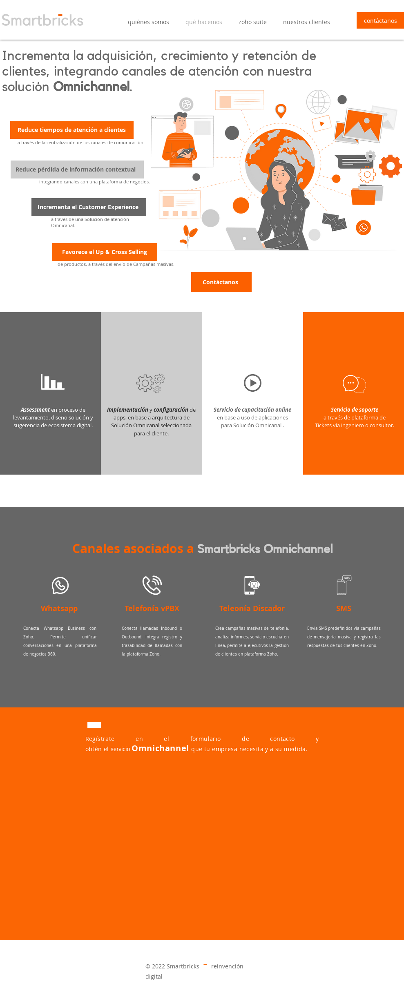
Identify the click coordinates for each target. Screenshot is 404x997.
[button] (252, 22)
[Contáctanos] (221, 282)
